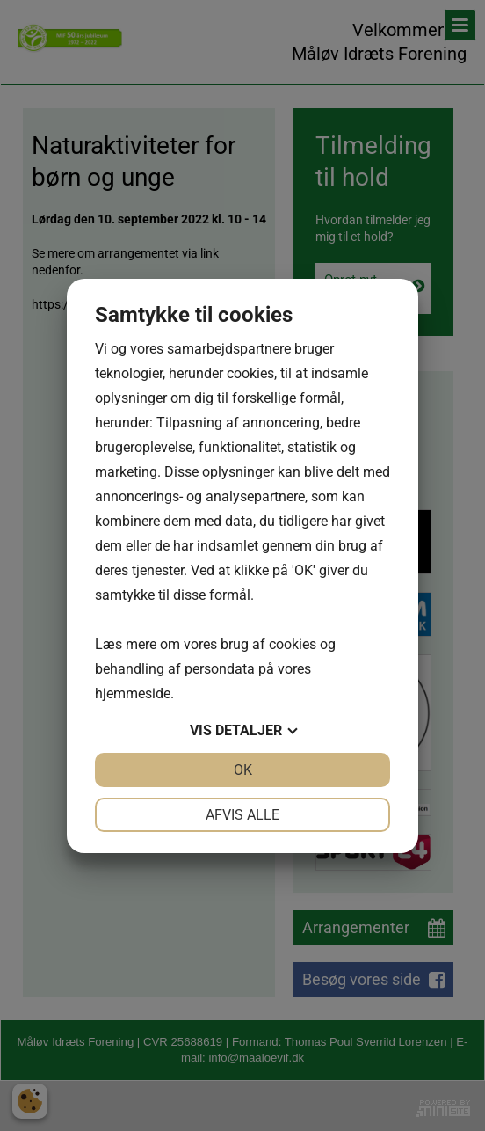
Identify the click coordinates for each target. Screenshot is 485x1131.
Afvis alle (242, 814)
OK (243, 770)
